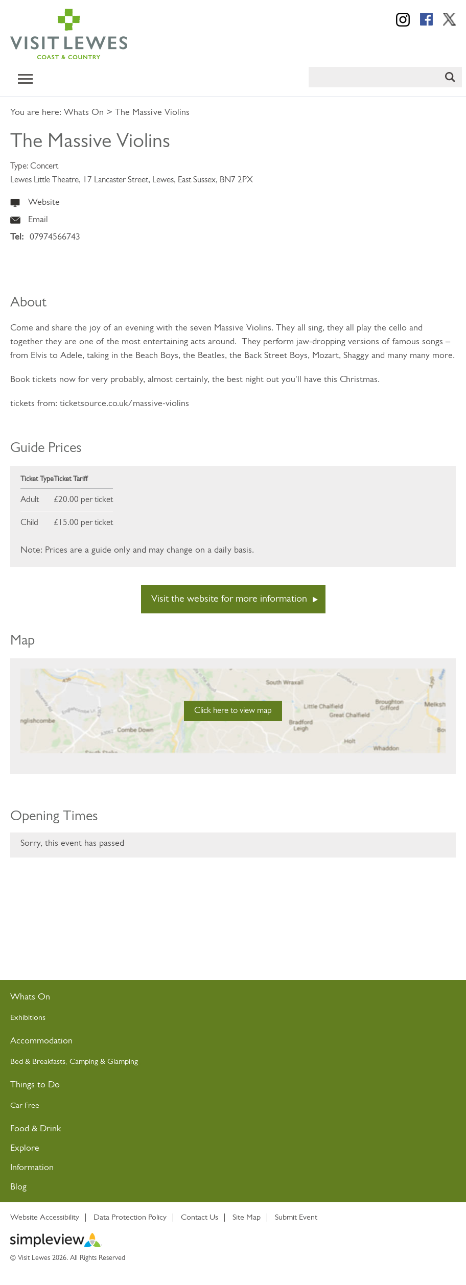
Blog (18, 1187)
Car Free (24, 1106)
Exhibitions (27, 1018)
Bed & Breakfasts (37, 1062)
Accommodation (41, 1041)
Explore (24, 1148)
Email (38, 220)
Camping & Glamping (104, 1062)
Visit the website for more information (229, 599)
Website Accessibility (44, 1217)
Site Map (246, 1217)
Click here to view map (233, 710)
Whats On (84, 112)
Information (32, 1168)
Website (44, 202)
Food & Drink (35, 1129)
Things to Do (35, 1085)
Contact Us (199, 1217)
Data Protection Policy (130, 1217)
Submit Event (296, 1217)
